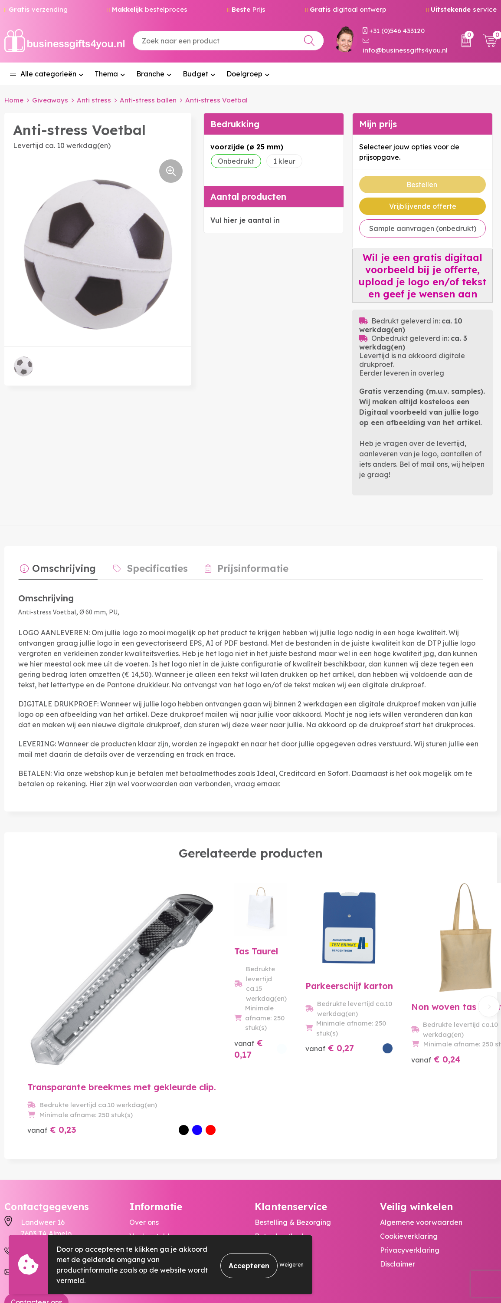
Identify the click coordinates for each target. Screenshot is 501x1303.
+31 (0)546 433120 (394, 30)
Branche (150, 73)
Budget (195, 73)
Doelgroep (244, 73)
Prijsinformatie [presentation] (242, 567)
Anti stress (94, 100)
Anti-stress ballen (148, 100)
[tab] (56, 568)
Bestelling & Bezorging (293, 1149)
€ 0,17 (168, 1056)
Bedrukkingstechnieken (168, 1177)
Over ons (144, 1149)
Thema (106, 73)
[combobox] (228, 40)
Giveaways (50, 100)
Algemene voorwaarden (421, 1149)
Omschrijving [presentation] (62, 567)
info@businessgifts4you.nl (405, 45)
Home (13, 100)
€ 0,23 (51, 1056)
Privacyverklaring (409, 1177)
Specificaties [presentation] (151, 567)
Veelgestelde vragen (164, 1163)
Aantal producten (248, 196)
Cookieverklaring (409, 1163)
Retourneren (276, 1177)
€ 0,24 (401, 1056)
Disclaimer (397, 1191)
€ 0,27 (284, 1056)
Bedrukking (234, 124)
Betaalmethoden (283, 1163)
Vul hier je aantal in (245, 220)
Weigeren (291, 1264)
